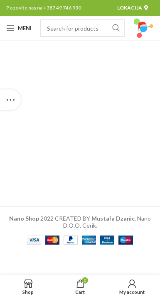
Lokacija (132, 8)
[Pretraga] (82, 28)
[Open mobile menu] (19, 28)
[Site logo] (143, 27)
